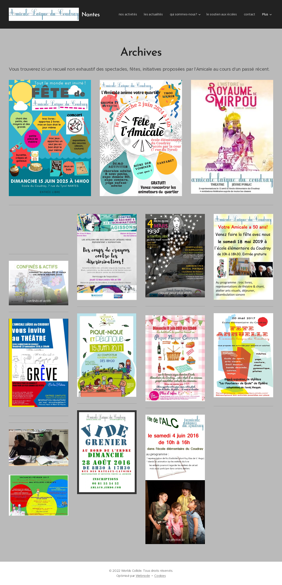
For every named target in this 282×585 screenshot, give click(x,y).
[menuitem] (125, 14)
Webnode (143, 576)
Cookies (160, 576)
